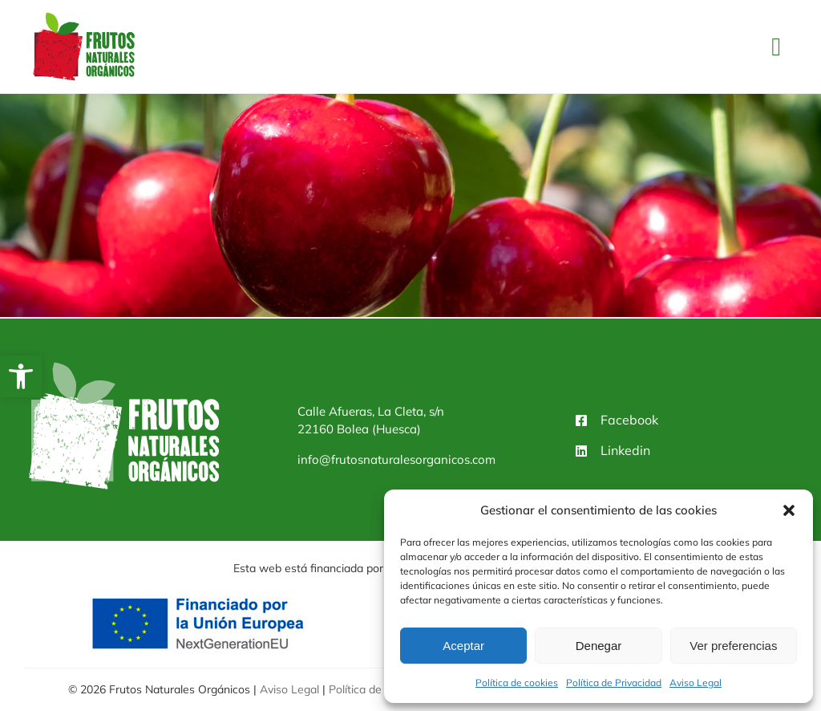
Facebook (629, 420)
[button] (21, 376)
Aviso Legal (695, 682)
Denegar (599, 645)
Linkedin (625, 450)
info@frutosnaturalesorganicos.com (396, 459)
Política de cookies (516, 682)
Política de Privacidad (613, 682)
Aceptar (463, 645)
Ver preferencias (733, 645)
